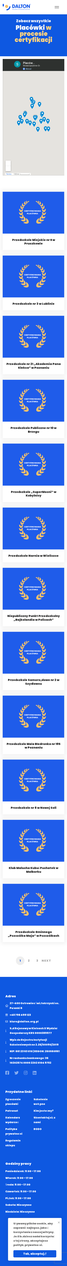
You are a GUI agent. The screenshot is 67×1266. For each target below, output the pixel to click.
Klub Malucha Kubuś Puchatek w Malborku (33, 874)
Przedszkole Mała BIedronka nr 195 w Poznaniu (33, 750)
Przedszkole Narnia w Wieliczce (33, 560)
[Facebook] (7, 1073)
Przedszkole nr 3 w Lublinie (33, 308)
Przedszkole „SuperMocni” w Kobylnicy (33, 498)
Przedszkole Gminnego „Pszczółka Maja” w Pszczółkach (33, 938)
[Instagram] (25, 1073)
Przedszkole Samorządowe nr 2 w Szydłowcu (33, 686)
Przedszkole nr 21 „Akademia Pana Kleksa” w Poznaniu (33, 370)
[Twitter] (16, 1073)
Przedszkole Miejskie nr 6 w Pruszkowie (33, 246)
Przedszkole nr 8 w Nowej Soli (33, 812)
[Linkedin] (34, 1073)
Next (46, 961)
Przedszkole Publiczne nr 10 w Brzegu (33, 434)
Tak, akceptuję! (34, 1254)
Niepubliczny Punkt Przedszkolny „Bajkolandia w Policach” (33, 622)
